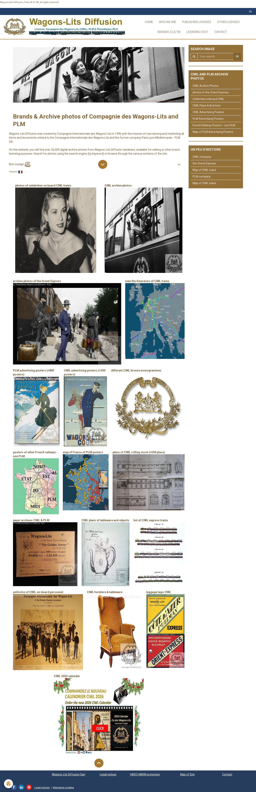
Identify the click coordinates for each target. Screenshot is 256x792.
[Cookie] (8, 783)
